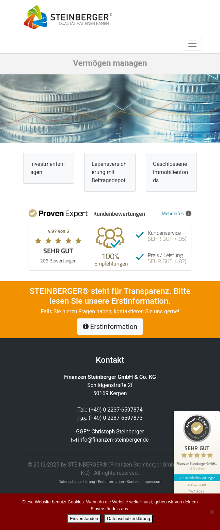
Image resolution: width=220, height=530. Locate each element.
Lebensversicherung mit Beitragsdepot (109, 172)
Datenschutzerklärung (128, 518)
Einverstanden (84, 518)
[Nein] (211, 511)
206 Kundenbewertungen (196, 477)
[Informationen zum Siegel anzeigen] (197, 487)
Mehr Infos (176, 213)
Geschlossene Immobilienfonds (170, 172)
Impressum (152, 481)
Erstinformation (110, 327)
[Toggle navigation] (192, 44)
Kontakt (133, 481)
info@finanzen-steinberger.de (113, 439)
